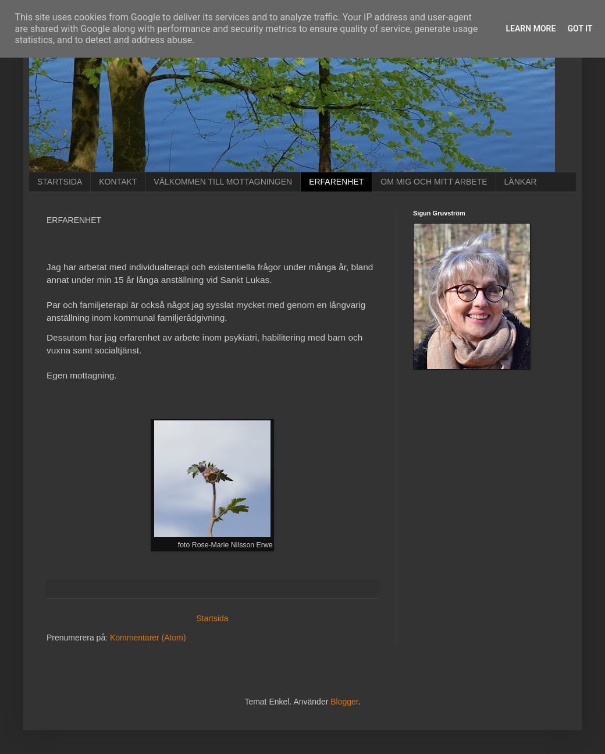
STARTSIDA (59, 181)
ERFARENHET (336, 181)
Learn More (531, 28)
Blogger (344, 701)
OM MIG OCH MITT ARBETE (433, 181)
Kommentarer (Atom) (148, 637)
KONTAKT (118, 181)
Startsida (212, 618)
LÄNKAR (520, 181)
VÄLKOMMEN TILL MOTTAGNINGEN (223, 181)
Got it (579, 28)
